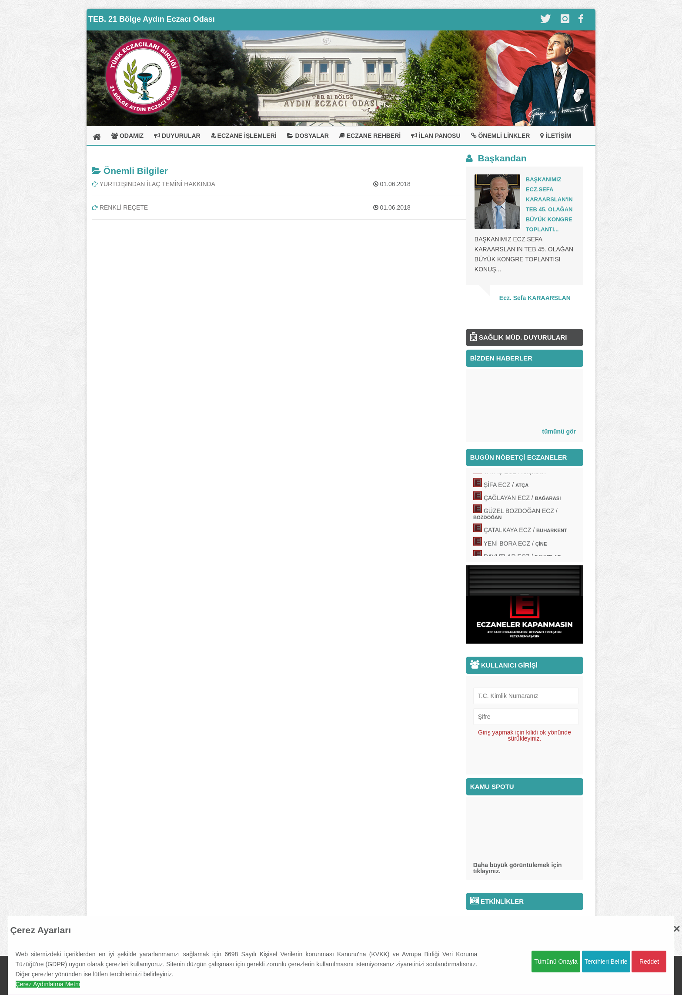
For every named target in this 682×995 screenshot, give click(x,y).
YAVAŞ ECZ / (514, 473)
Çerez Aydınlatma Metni (48, 984)
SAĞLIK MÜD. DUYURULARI (518, 337)
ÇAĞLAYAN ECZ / (522, 499)
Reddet (649, 961)
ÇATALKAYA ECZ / (525, 532)
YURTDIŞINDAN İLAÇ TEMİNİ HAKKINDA (153, 183)
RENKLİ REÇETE (120, 207)
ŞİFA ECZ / (506, 486)
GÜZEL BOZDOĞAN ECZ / (515, 516)
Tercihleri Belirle (606, 961)
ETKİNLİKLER (497, 901)
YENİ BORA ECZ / (515, 545)
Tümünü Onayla (556, 961)
